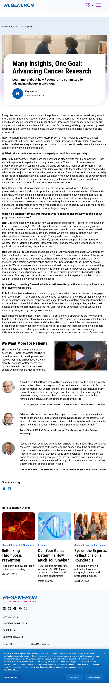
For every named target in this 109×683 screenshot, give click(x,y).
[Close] (104, 655)
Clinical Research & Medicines (18, 545)
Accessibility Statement (13, 650)
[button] (89, 5)
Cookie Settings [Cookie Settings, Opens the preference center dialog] (11, 679)
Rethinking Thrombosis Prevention (12, 555)
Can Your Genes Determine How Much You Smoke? (54, 555)
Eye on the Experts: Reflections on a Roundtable (90, 555)
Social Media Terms (40, 644)
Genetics (42, 545)
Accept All (74, 679)
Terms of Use (9, 644)
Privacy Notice (37, 650)
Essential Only (94, 679)
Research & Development (22, 26)
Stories (5, 26)
